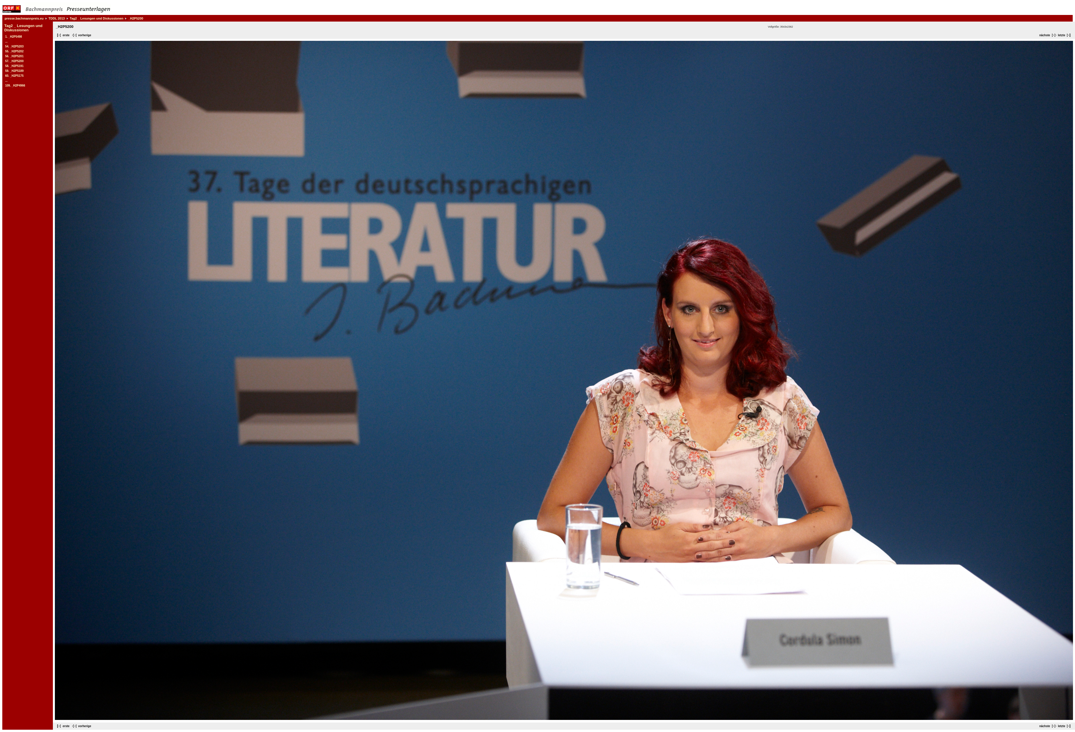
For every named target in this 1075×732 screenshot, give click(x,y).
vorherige (84, 35)
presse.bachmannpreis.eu (24, 18)
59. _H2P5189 (14, 70)
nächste (1044, 35)
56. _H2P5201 (14, 56)
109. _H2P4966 (15, 85)
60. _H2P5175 (14, 75)
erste (66, 35)
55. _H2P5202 (14, 51)
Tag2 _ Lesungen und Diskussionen (97, 18)
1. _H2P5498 (13, 36)
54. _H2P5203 (14, 46)
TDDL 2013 (57, 18)
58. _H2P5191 (14, 66)
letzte (1061, 35)
